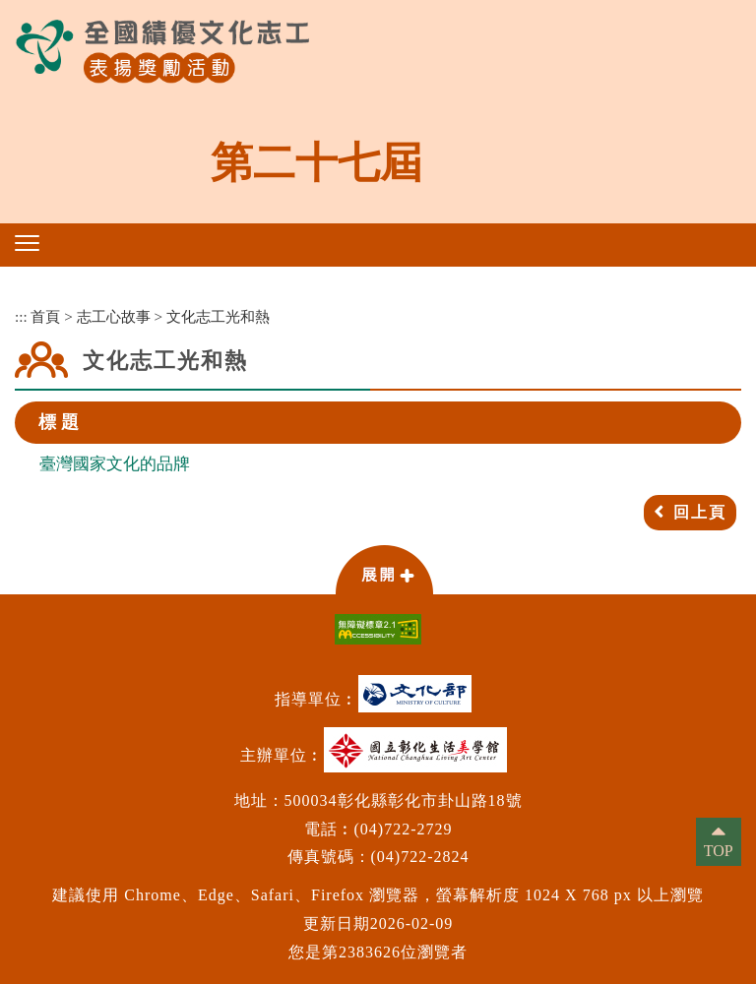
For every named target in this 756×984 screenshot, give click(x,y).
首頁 (45, 316)
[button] (27, 243)
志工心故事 (114, 316)
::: (21, 316)
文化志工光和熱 (218, 316)
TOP (718, 850)
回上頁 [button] (699, 512)
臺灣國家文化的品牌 (114, 464)
